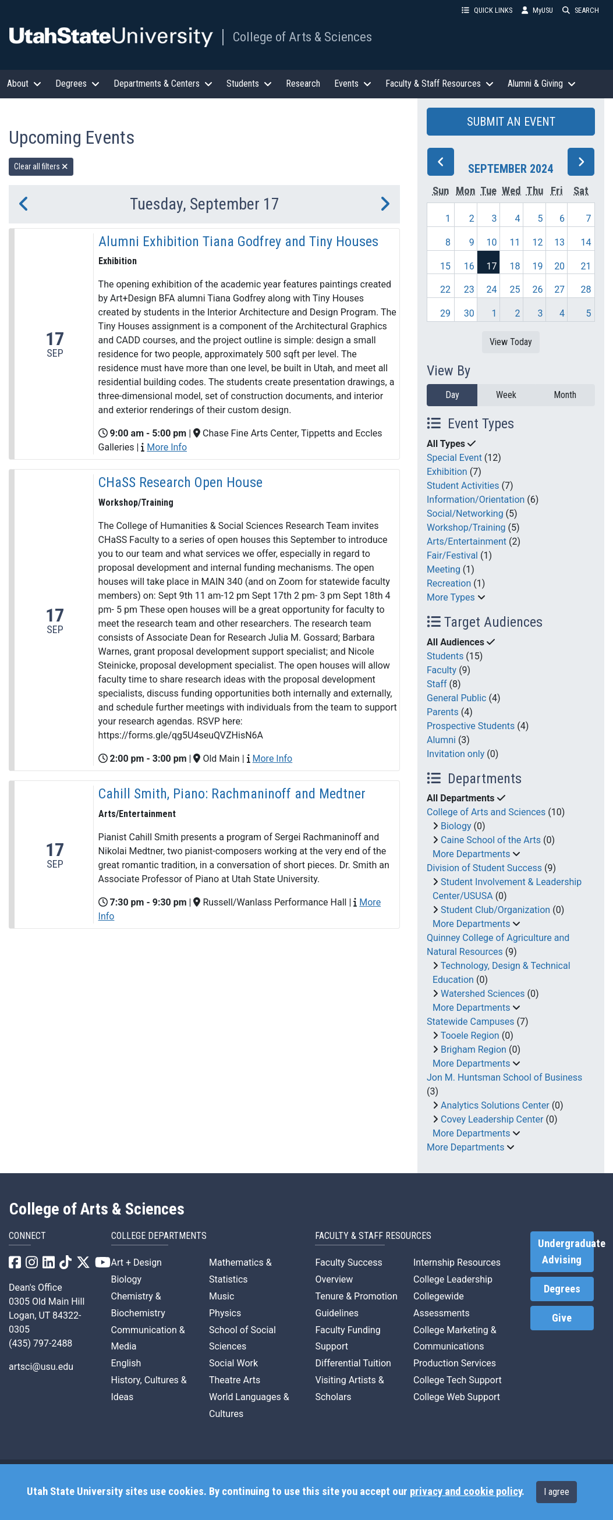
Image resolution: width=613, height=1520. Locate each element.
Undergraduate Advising (566, 1251)
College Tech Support (457, 1380)
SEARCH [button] (580, 10)
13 (559, 242)
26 (537, 289)
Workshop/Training (466, 527)
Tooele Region (470, 1035)
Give (562, 1318)
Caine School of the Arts (491, 840)
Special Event (454, 457)
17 (492, 266)
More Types (451, 597)
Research (303, 83)
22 (445, 289)
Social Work (233, 1363)
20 (559, 266)
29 (445, 313)
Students (445, 656)
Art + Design (136, 1262)
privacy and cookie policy (466, 1491)
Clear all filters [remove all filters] (41, 166)
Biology (456, 826)
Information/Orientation (476, 499)
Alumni (441, 739)
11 (514, 242)
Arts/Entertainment (466, 541)
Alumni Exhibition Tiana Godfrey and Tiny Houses (238, 241)
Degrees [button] (77, 83)
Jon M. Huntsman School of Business (504, 1077)
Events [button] (352, 83)
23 (469, 289)
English (126, 1363)
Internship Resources (457, 1262)
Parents (443, 712)
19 (537, 266)
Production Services (454, 1363)
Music (221, 1296)
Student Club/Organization (495, 909)
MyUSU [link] (537, 10)
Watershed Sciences (483, 993)
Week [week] (506, 394)
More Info (167, 447)
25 (514, 289)
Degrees (562, 1289)
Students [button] (249, 83)
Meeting (443, 569)
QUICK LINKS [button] (487, 10)
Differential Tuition (353, 1363)
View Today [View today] (511, 341)
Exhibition (447, 471)
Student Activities (463, 485)
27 (559, 289)
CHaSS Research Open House (180, 482)
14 (586, 242)
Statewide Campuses (471, 1021)
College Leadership (452, 1279)
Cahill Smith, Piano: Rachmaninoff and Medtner (232, 794)
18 (514, 266)
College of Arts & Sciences (302, 36)
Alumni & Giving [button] (542, 83)
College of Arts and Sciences (486, 812)
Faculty (441, 670)
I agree (556, 1491)
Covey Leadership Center (492, 1119)
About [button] (24, 83)
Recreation (449, 583)
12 (537, 242)
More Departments (471, 854)
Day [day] (452, 394)
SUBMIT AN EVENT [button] (511, 122)
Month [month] (565, 394)
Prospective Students (471, 725)
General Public (456, 698)
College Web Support (456, 1396)
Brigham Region (473, 1049)
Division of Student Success (484, 867)
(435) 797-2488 (40, 1343)
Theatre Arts (234, 1380)
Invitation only (455, 753)
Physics (225, 1313)
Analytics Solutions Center (495, 1105)
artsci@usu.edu (41, 1366)
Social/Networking (465, 513)
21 (586, 266)
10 (492, 242)
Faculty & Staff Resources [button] (439, 83)
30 (469, 313)
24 (492, 289)
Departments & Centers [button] (163, 83)
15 (445, 266)
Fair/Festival (452, 555)
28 (586, 289)
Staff (437, 684)
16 (469, 266)
